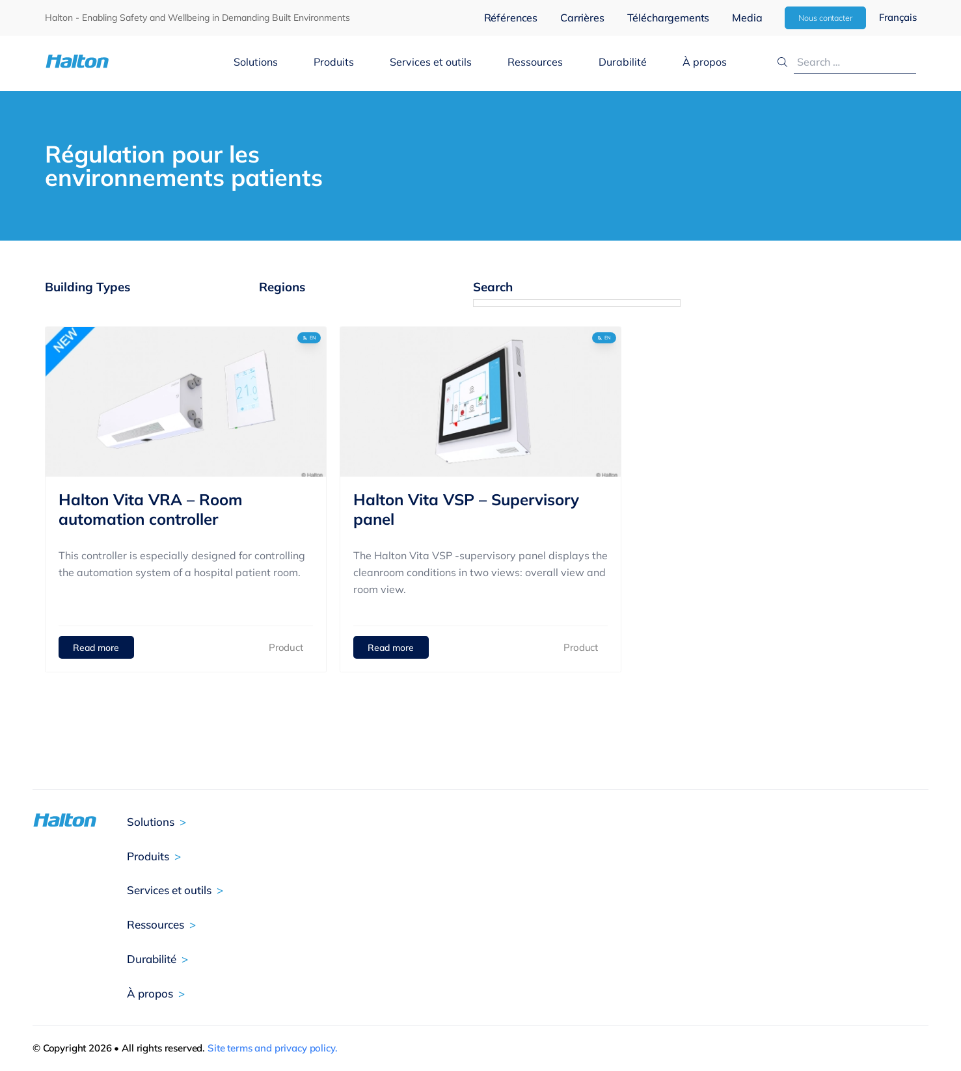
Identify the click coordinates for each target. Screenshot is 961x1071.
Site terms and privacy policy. (273, 1048)
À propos (705, 61)
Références (510, 17)
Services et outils (431, 61)
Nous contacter (825, 17)
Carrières (582, 17)
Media (747, 17)
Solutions (256, 61)
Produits (334, 61)
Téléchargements (668, 17)
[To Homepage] (117, 61)
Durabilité (623, 61)
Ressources (535, 61)
